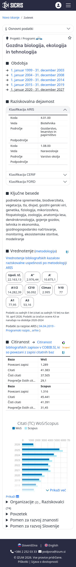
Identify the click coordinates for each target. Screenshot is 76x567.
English (51, 545)
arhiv (35, 330)
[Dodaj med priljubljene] (70, 38)
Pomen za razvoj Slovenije (34, 526)
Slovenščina (27, 545)
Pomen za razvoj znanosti (34, 520)
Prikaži (12, 496)
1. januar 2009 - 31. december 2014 (37, 80)
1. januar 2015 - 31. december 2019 (37, 84)
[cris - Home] (12, 5)
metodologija (45, 251)
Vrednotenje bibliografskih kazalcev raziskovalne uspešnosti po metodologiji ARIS (36, 263)
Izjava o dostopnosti (44, 562)
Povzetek (18, 514)
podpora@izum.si (51, 551)
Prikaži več (56, 490)
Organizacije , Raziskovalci (35, 504)
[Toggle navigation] (68, 5)
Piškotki (23, 562)
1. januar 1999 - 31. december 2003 (37, 70)
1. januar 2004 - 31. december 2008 (37, 75)
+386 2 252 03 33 (23, 551)
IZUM (21, 557)
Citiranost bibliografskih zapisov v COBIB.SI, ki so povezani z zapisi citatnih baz (33, 347)
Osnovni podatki (19, 28)
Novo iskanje (10, 17)
